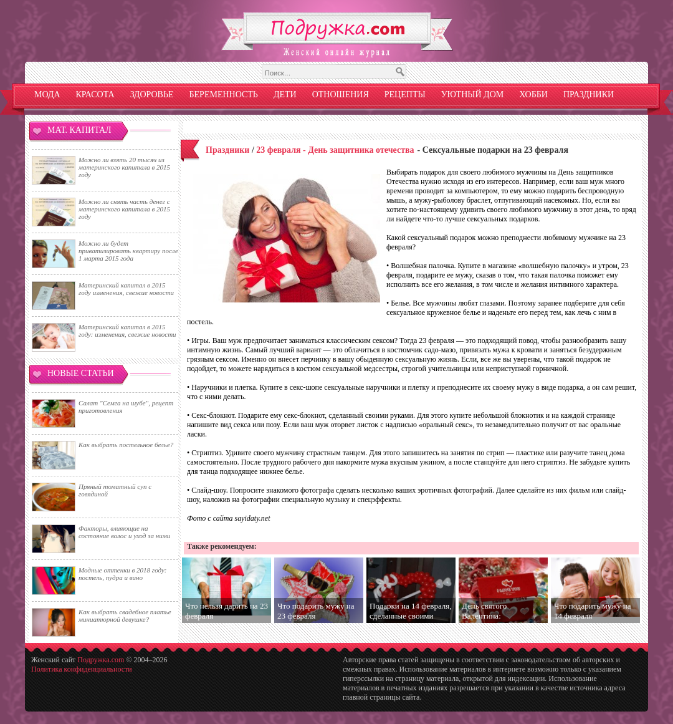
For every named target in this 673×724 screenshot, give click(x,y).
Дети (285, 94)
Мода (47, 94)
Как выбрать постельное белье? (126, 444)
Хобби (533, 94)
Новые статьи (80, 373)
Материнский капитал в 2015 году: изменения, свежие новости (127, 330)
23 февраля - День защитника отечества (335, 150)
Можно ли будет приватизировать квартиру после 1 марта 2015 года (128, 250)
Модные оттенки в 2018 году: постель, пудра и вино (122, 573)
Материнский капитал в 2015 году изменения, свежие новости (126, 288)
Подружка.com (100, 659)
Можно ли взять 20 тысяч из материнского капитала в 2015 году (124, 167)
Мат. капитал (79, 130)
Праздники (588, 94)
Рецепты (405, 94)
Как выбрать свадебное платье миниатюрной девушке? (125, 615)
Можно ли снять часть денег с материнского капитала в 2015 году (124, 209)
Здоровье (152, 94)
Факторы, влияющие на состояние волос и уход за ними (124, 531)
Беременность (223, 94)
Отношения (340, 94)
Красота (95, 94)
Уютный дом (472, 94)
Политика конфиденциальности (81, 669)
